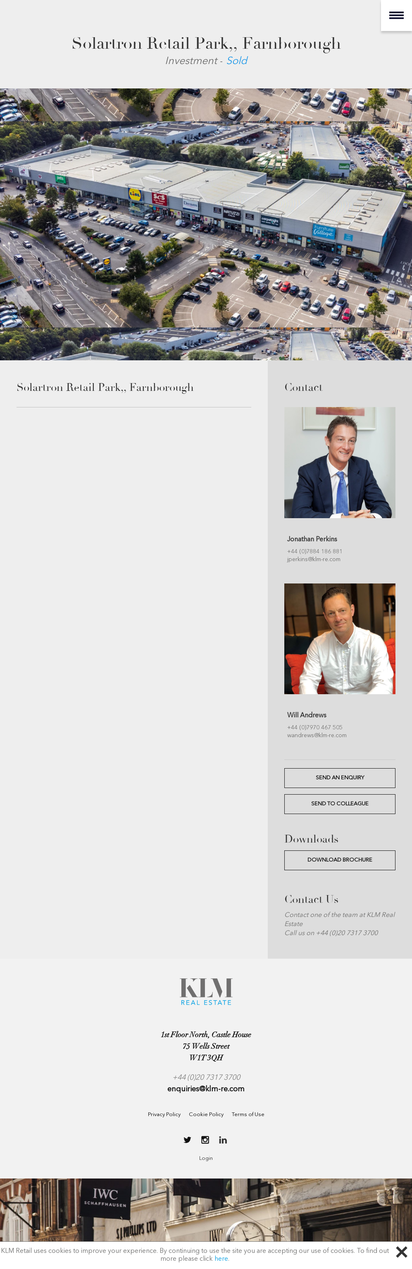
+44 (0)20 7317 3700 (206, 1077)
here (221, 1259)
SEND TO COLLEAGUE (340, 804)
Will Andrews (306, 715)
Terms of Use (248, 1114)
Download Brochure (339, 860)
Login (206, 1158)
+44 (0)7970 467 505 (315, 728)
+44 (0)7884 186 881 (315, 552)
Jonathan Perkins (312, 539)
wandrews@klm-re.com (317, 735)
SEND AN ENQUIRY (340, 778)
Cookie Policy (206, 1114)
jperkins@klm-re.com (314, 559)
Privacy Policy (164, 1114)
